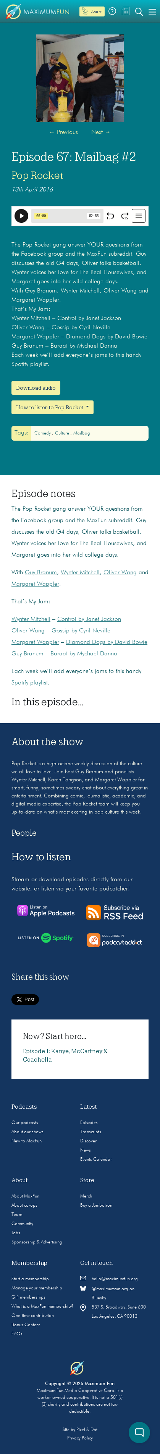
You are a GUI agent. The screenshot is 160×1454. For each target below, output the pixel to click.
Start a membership (30, 1279)
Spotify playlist (29, 683)
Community (22, 1224)
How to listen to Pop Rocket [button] (50, 407)
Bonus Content (25, 1325)
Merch (86, 1196)
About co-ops (24, 1205)
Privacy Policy (80, 1438)
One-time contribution (32, 1316)
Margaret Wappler (35, 584)
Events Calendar (96, 1159)
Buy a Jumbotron (96, 1205)
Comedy (43, 433)
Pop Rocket (37, 175)
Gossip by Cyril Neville (81, 631)
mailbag (81, 433)
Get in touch (96, 1263)
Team (16, 1214)
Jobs (15, 1233)
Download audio (36, 388)
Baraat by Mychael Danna (83, 654)
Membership (29, 1263)
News (85, 1150)
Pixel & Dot (86, 1430)
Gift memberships (28, 1297)
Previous (63, 132)
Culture (62, 433)
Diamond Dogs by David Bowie (106, 642)
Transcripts (90, 1132)
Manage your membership (36, 1288)
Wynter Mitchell (80, 573)
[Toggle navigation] (152, 11)
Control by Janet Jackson (89, 619)
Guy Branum (41, 573)
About (19, 1180)
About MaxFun (25, 1196)
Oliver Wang (120, 573)
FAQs (17, 1334)
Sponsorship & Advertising (36, 1242)
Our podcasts (24, 1123)
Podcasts (24, 1106)
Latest (88, 1106)
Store (87, 1180)
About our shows (27, 1132)
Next (101, 132)
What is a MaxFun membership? (42, 1306)
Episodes (89, 1123)
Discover (88, 1141)
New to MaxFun (26, 1141)
